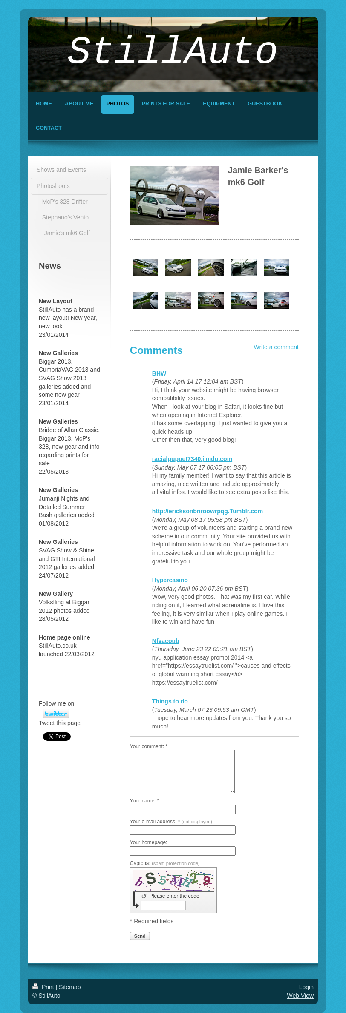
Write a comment (276, 347)
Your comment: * (148, 746)
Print (44, 987)
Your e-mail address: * (171, 822)
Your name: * (144, 801)
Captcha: (165, 863)
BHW (159, 373)
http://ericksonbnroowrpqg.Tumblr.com (207, 511)
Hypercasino (170, 580)
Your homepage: (148, 842)
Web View (300, 995)
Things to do (170, 701)
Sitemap (70, 987)
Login (306, 987)
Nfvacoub (165, 640)
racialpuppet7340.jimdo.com (192, 458)
